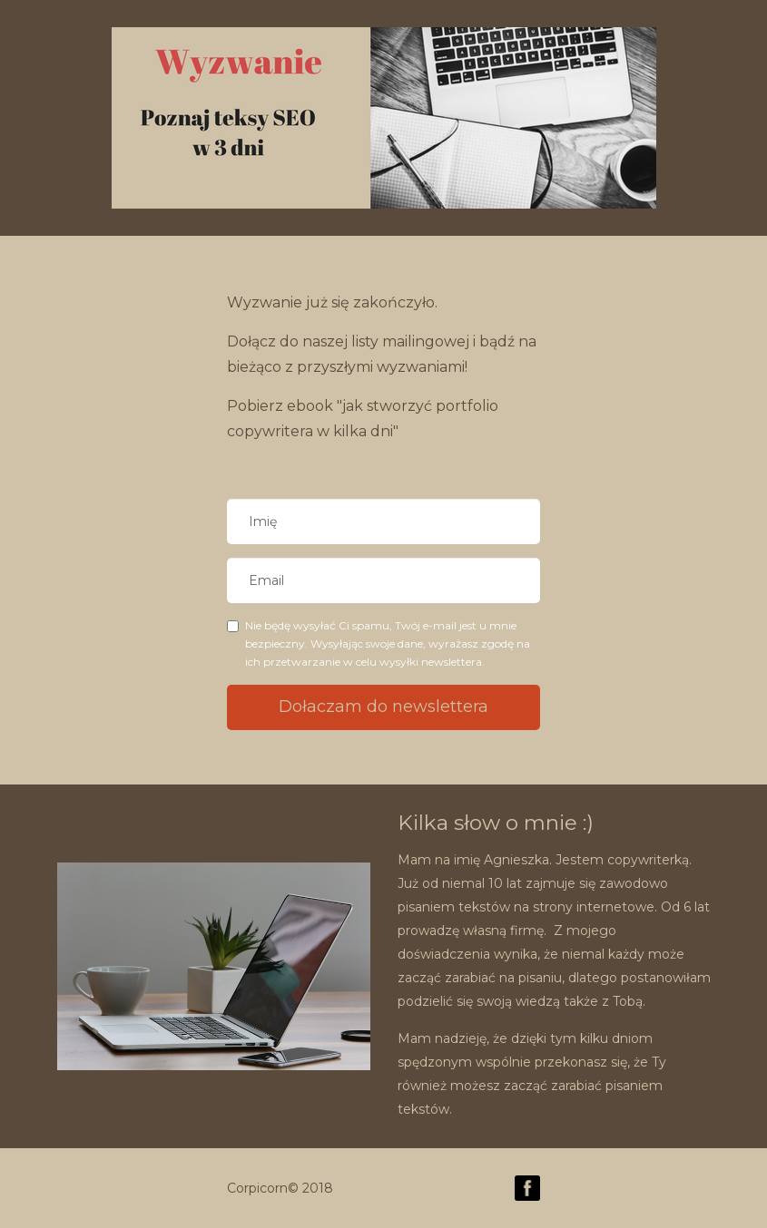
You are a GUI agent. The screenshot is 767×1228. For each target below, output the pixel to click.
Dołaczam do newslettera (383, 706)
